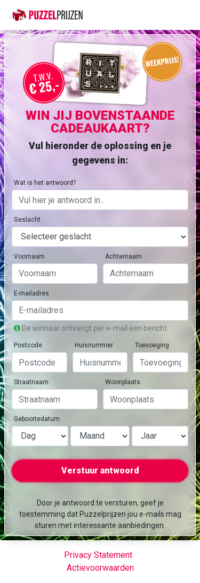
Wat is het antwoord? (45, 182)
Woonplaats (122, 382)
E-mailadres (31, 293)
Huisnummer (94, 345)
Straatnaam (31, 382)
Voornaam (29, 256)
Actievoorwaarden (100, 568)
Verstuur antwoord (100, 470)
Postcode (28, 345)
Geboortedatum (37, 419)
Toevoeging (152, 345)
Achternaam (123, 256)
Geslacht (27, 219)
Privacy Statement (98, 555)
